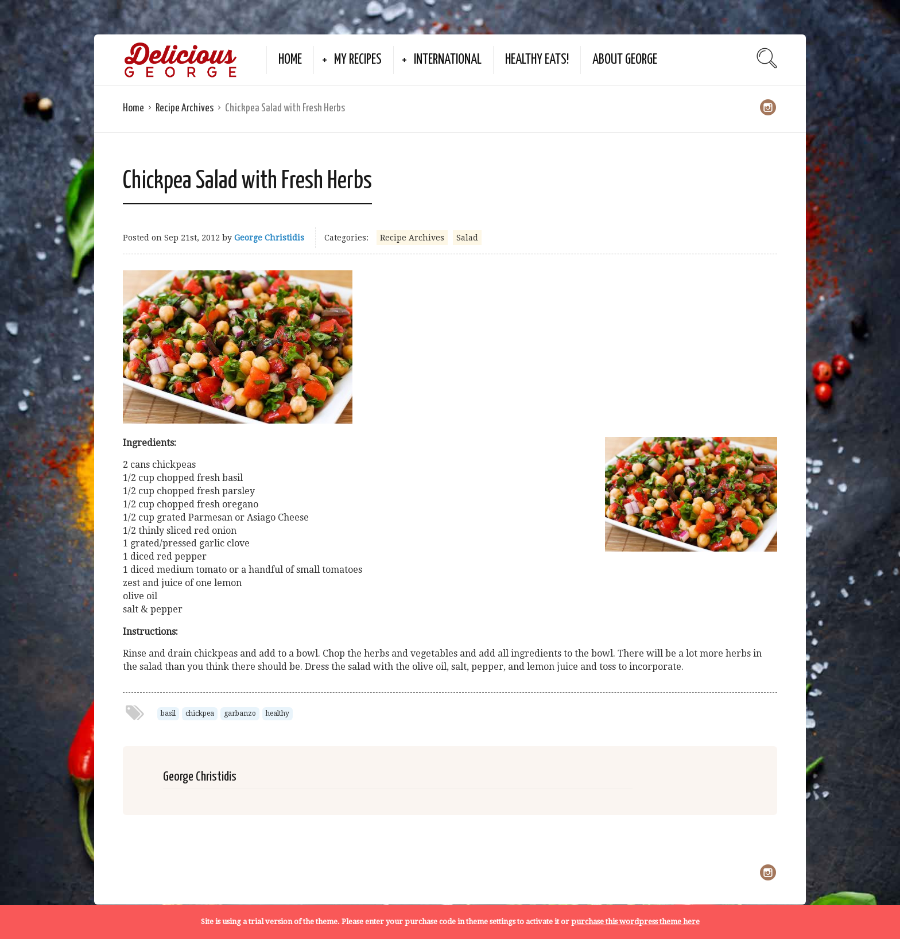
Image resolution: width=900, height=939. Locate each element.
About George (624, 60)
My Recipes (358, 60)
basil (168, 713)
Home (290, 60)
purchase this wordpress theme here (635, 921)
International (448, 60)
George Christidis (269, 237)
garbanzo (240, 713)
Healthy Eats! (537, 60)
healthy (277, 713)
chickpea (199, 713)
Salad (467, 237)
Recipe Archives (185, 108)
